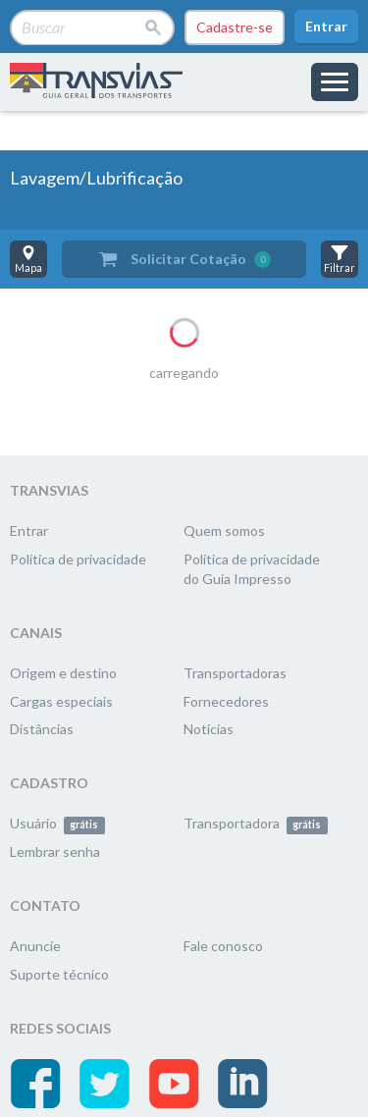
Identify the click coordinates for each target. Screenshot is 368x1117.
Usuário (57, 823)
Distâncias (42, 728)
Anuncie (35, 945)
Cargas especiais (61, 701)
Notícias (209, 728)
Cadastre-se (234, 27)
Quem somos (224, 530)
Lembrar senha (55, 851)
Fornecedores (226, 701)
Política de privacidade (78, 559)
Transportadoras (235, 673)
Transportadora (256, 823)
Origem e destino (63, 673)
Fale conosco (223, 945)
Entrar (326, 26)
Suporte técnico (59, 974)
